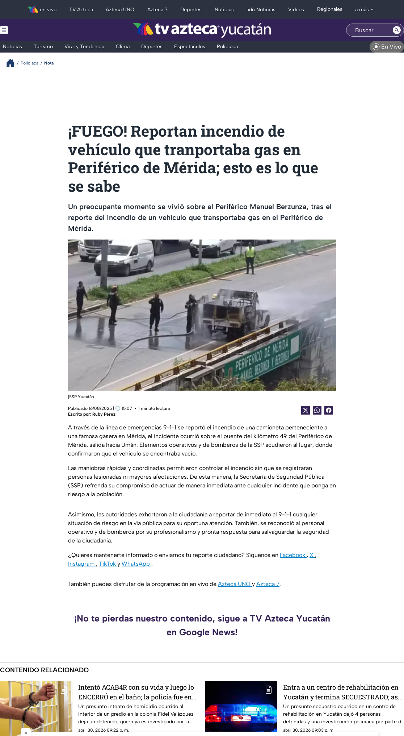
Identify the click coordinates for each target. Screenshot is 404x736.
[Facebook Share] (328, 410)
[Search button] (397, 30)
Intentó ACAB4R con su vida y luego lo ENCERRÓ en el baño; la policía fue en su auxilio (136, 692)
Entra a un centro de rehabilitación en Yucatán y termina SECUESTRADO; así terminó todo (341, 692)
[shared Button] (317, 410)
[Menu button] (29, 30)
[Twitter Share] (305, 410)
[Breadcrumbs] (13, 62)
